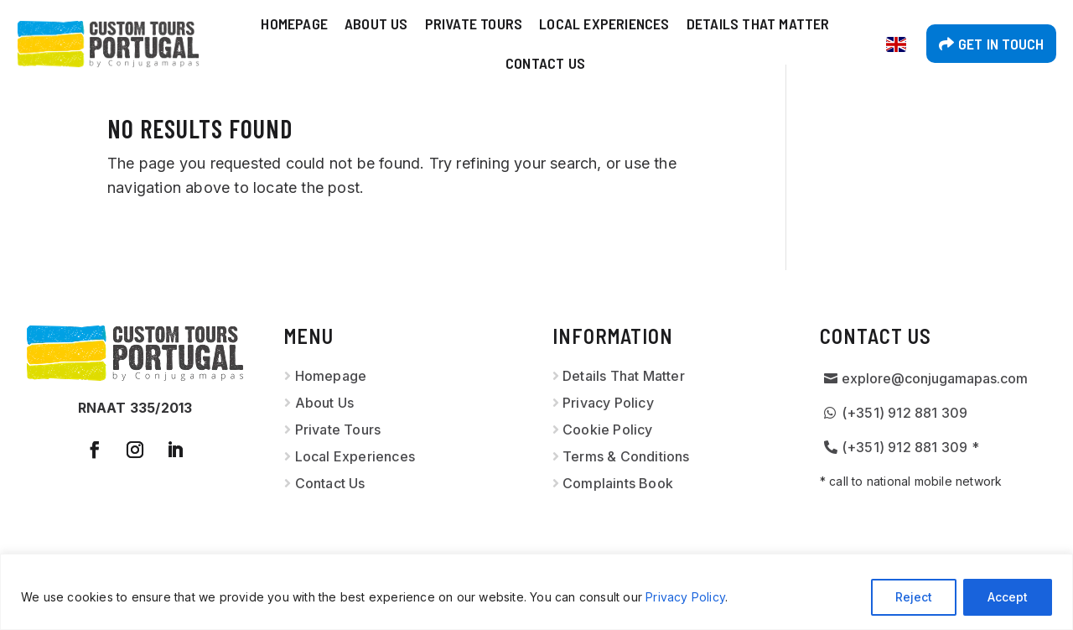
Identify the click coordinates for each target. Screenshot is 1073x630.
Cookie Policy (607, 429)
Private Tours (474, 23)
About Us (376, 23)
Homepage (294, 23)
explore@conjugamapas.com (935, 378)
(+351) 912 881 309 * (910, 447)
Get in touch (1001, 43)
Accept (1007, 597)
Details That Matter (758, 23)
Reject (913, 597)
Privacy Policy (685, 597)
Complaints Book (617, 483)
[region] (536, 592)
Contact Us (545, 63)
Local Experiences (604, 23)
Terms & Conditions (626, 456)
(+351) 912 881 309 (905, 412)
